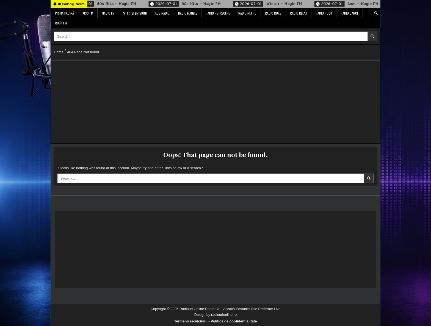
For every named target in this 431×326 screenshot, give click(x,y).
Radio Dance (349, 13)
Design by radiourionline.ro (215, 315)
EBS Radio (162, 13)
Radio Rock (324, 13)
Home (58, 52)
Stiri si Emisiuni (135, 13)
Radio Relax (298, 13)
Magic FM (108, 13)
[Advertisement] (215, 101)
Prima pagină (64, 13)
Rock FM (61, 23)
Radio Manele (187, 13)
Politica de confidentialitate (234, 321)
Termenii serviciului (190, 321)
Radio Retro (247, 13)
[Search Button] (376, 13)
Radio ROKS (273, 13)
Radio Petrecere (218, 13)
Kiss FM (87, 13)
